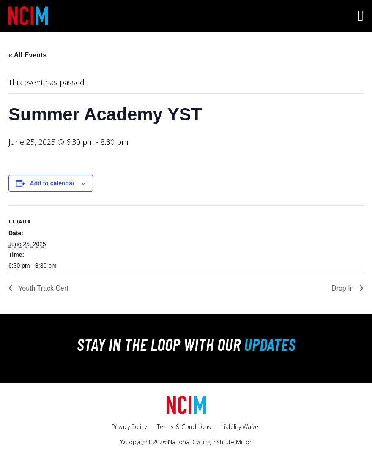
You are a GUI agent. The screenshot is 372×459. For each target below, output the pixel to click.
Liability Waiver (240, 427)
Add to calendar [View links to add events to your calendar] (52, 183)
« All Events (27, 55)
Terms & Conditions (184, 427)
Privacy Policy (129, 427)
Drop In (343, 288)
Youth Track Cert (42, 288)
